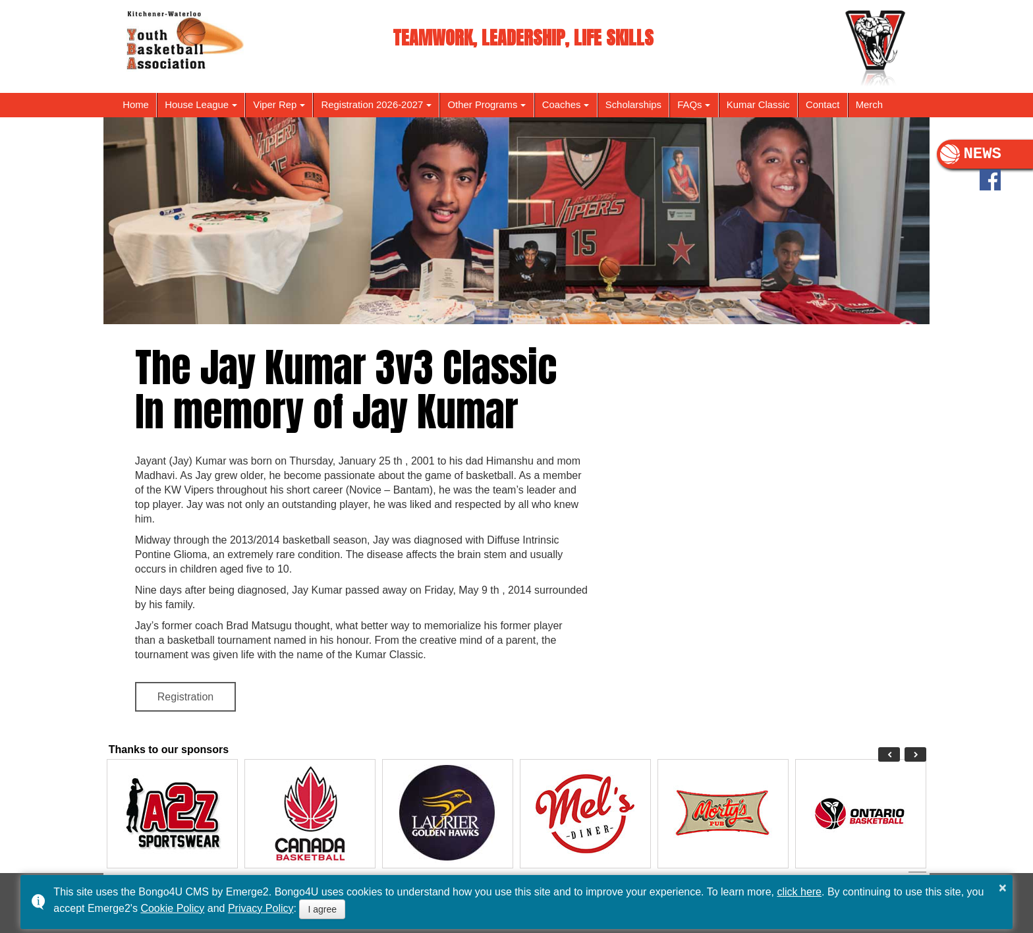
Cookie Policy (172, 908)
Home (136, 104)
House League (197, 104)
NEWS (970, 154)
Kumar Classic (758, 104)
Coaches (561, 104)
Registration (185, 696)
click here (799, 891)
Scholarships (633, 104)
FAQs (689, 104)
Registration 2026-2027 (372, 104)
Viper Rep (274, 104)
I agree (322, 909)
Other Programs (483, 104)
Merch (869, 104)
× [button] (1003, 887)
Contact (822, 104)
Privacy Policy (261, 908)
